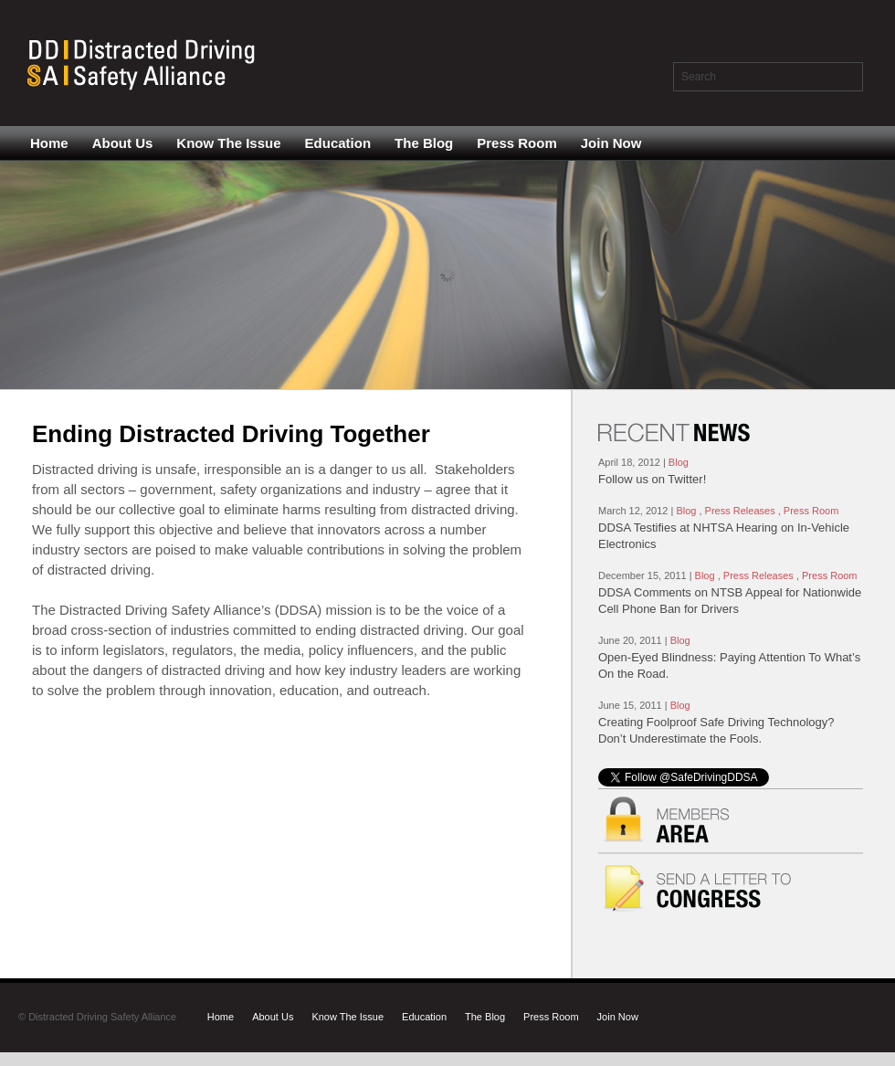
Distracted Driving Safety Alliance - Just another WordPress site (144, 63)
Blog (679, 462)
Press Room (517, 143)
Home (49, 143)
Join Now (611, 143)
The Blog (424, 143)
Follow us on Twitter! (652, 479)
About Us (122, 143)
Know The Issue (228, 143)
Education (338, 143)
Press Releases (740, 510)
